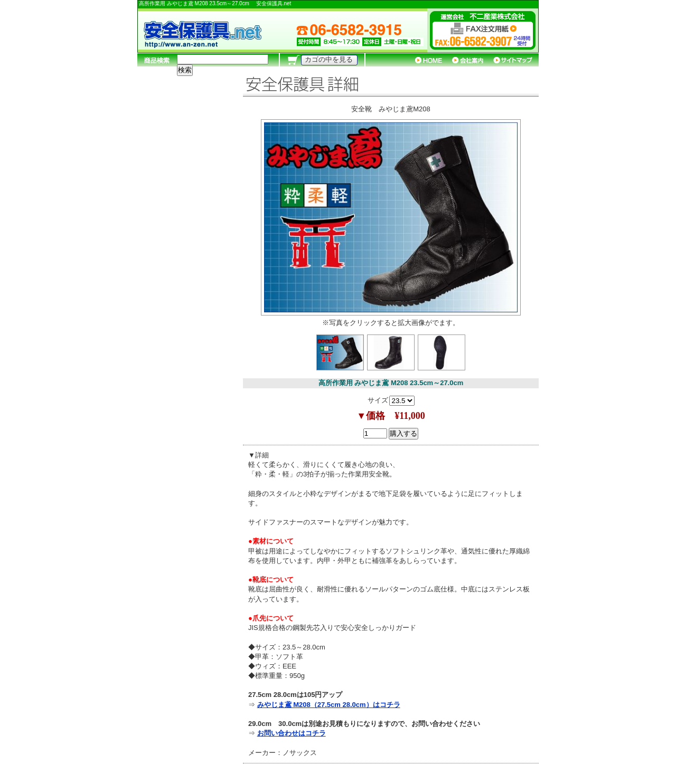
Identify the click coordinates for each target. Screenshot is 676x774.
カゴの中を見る (329, 59)
